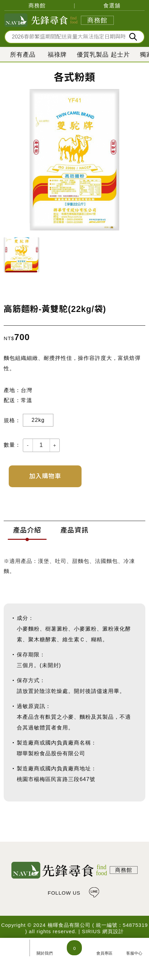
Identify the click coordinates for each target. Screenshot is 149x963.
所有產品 (23, 54)
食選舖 (111, 5)
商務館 (37, 5)
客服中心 (134, 953)
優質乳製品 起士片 (103, 54)
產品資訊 (74, 530)
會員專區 (104, 953)
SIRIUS (91, 931)
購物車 (74, 947)
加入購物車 (45, 476)
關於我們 (45, 953)
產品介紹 (27, 530)
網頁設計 (113, 931)
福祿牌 (57, 54)
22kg (38, 420)
